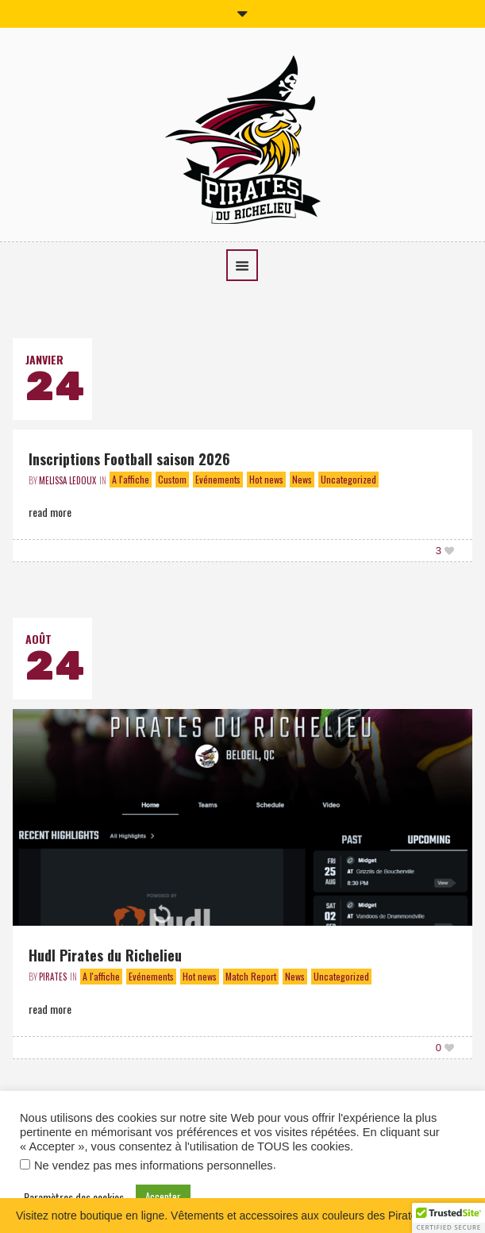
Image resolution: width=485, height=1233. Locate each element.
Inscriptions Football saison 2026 (129, 459)
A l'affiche (130, 479)
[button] (448, 1218)
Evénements (218, 479)
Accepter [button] (163, 1196)
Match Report (250, 976)
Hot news (266, 479)
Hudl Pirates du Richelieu (105, 955)
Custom (172, 479)
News (302, 479)
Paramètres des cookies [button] (74, 1197)
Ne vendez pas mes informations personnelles (153, 1165)
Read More (50, 511)
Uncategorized (348, 479)
